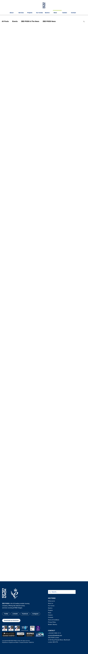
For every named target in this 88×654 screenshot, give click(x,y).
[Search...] (62, 592)
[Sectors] (54, 608)
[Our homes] (54, 606)
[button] (84, 22)
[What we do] (54, 601)
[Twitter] (6, 613)
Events (15, 21)
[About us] (54, 603)
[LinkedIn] (15, 613)
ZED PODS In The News (30, 21)
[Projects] (54, 610)
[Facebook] (25, 613)
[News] (54, 613)
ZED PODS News (49, 21)
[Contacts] (54, 617)
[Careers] (54, 615)
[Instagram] (35, 613)
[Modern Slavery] (54, 625)
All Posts (5, 21)
